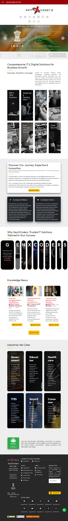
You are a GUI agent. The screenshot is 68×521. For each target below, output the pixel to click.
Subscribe (54, 493)
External (13, 496)
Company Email (40, 468)
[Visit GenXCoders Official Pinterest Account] (29, 21)
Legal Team (25, 468)
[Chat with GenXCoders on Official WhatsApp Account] (38, 21)
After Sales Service (27, 470)
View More (34, 332)
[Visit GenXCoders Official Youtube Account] (38, 17)
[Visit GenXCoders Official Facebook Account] (20, 17)
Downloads (39, 474)
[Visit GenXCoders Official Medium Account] (32, 508)
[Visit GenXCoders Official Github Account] (43, 17)
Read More (17, 324)
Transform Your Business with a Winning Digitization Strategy (51, 302)
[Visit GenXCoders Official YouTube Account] (56, 501)
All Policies (25, 480)
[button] (3, 2)
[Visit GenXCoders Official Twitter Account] (25, 17)
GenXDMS (25, 461)
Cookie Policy (25, 475)
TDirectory (36, 461)
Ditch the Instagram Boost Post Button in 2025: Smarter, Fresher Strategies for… (15, 303)
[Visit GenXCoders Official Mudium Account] (47, 17)
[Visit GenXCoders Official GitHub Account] (24, 508)
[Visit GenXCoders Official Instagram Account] (29, 17)
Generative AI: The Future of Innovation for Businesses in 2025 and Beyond (34, 302)
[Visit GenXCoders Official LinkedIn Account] (34, 17)
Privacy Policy (25, 478)
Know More (34, 190)
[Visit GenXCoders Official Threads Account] (34, 21)
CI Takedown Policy (27, 473)
